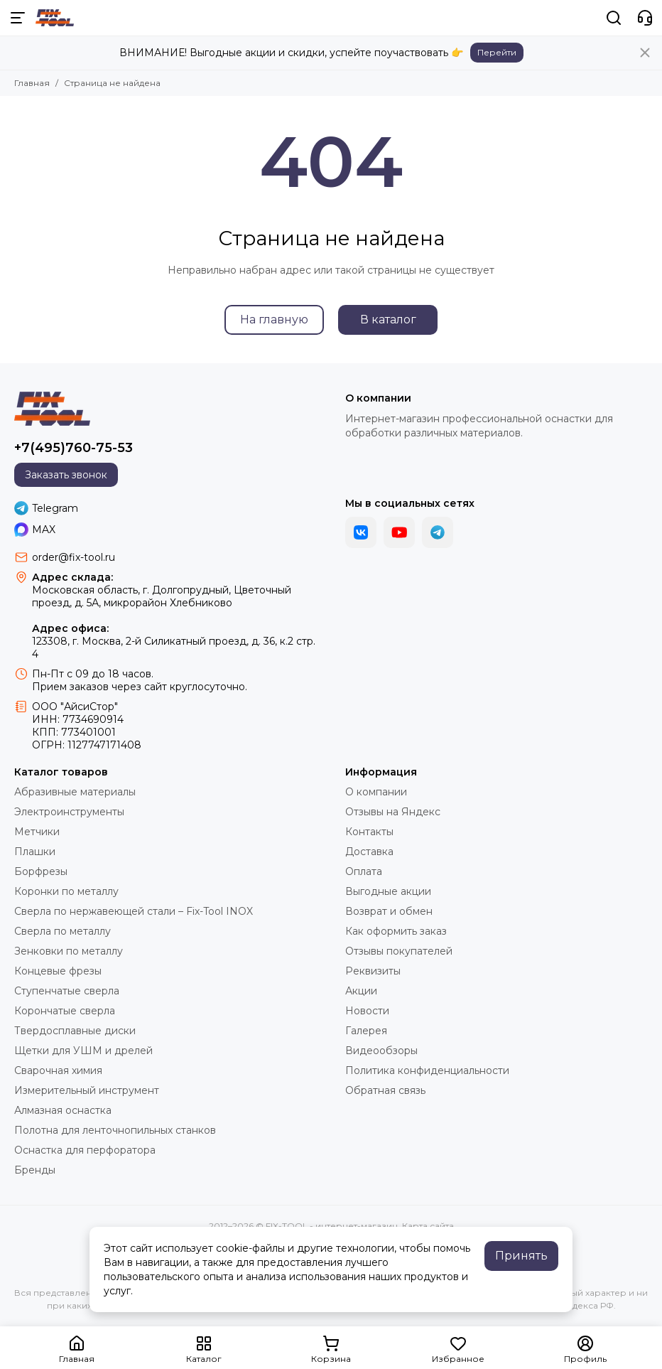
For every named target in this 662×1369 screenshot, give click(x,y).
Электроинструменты (69, 811)
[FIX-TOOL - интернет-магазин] (55, 17)
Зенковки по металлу (68, 951)
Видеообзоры (381, 1050)
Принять (521, 1255)
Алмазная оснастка (63, 1110)
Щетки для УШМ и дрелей (83, 1050)
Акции (361, 990)
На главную (274, 319)
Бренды (34, 1170)
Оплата (363, 871)
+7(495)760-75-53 (73, 448)
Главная (32, 82)
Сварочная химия (58, 1070)
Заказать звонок (66, 474)
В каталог (388, 319)
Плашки (34, 851)
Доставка (369, 851)
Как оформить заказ (396, 931)
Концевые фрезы (58, 971)
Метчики (37, 831)
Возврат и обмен (389, 911)
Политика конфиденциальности (427, 1070)
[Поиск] (613, 18)
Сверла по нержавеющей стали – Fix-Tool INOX (133, 911)
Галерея (366, 1030)
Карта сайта (428, 1225)
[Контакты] (645, 18)
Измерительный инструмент (86, 1090)
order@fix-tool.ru (73, 557)
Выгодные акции (388, 891)
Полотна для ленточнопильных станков (115, 1130)
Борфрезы (40, 871)
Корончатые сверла (64, 1010)
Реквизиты (373, 971)
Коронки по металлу (66, 891)
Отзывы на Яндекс (392, 811)
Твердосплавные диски (75, 1030)
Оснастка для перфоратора (85, 1150)
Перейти (496, 52)
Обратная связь (385, 1090)
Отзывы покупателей (398, 951)
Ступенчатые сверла (66, 990)
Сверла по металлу (62, 931)
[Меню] (18, 18)
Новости (367, 1010)
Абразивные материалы (75, 791)
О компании (376, 791)
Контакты (369, 831)
